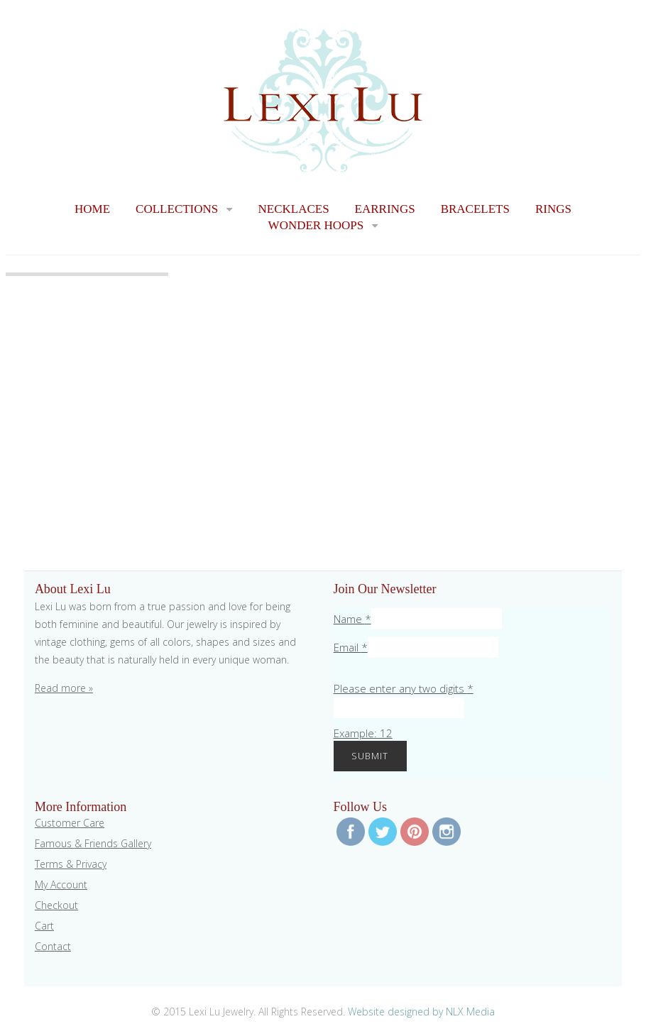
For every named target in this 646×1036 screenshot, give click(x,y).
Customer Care (69, 823)
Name (352, 619)
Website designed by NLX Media (421, 1011)
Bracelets (475, 209)
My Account (61, 884)
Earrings (385, 209)
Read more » (64, 688)
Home (92, 209)
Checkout (56, 905)
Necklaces (293, 209)
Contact (53, 946)
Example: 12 (363, 733)
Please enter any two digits (403, 688)
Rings (553, 209)
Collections (177, 209)
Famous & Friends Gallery (93, 843)
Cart (44, 925)
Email (351, 647)
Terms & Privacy (70, 864)
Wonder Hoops (316, 225)
